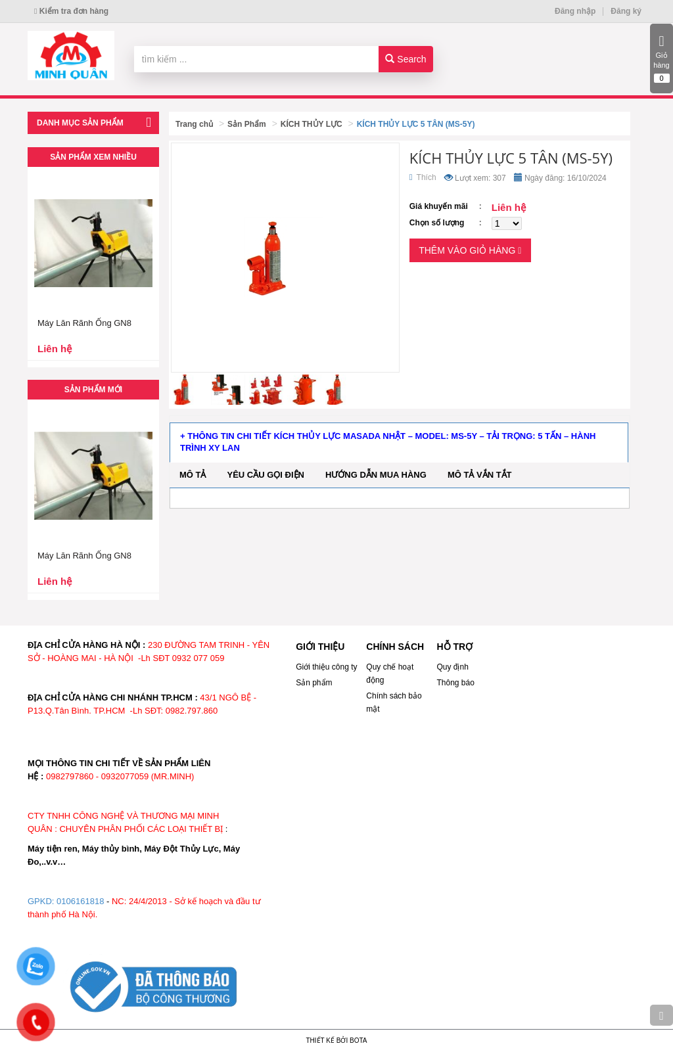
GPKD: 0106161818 (66, 901)
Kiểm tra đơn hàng (71, 11)
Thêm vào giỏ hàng (470, 250)
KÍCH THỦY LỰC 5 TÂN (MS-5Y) (416, 124)
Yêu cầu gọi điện (265, 475)
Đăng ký (626, 11)
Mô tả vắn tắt (480, 475)
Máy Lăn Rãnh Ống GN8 (84, 323)
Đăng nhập (575, 11)
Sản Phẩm (246, 124)
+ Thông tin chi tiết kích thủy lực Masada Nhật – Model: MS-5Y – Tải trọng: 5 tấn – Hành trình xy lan (387, 442)
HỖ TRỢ (454, 646)
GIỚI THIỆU (320, 646)
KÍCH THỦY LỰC (311, 124)
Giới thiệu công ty (326, 667)
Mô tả (192, 475)
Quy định (452, 667)
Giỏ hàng (661, 58)
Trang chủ (194, 124)
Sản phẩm (314, 682)
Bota (358, 1040)
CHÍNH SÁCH (395, 646)
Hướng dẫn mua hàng (376, 475)
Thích (422, 177)
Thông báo (455, 682)
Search (405, 59)
